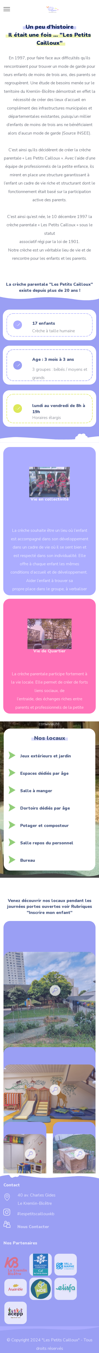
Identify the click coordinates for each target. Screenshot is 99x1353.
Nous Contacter (33, 1230)
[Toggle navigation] (6, 9)
